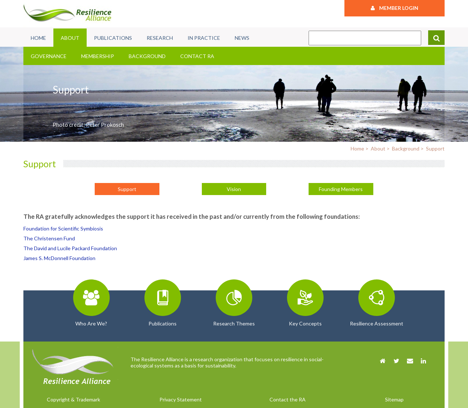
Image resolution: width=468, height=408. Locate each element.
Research (160, 38)
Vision (234, 189)
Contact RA (197, 56)
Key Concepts (305, 323)
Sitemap (394, 399)
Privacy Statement (180, 399)
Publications (113, 38)
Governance (49, 56)
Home (38, 38)
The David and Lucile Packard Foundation (70, 248)
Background (147, 56)
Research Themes (234, 323)
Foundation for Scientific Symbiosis (63, 228)
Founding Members (341, 189)
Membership (97, 56)
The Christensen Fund (49, 238)
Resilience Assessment (376, 323)
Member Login (394, 8)
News (242, 38)
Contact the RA (287, 399)
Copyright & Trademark (73, 399)
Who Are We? (91, 323)
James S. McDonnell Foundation (59, 258)
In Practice (204, 38)
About (70, 38)
